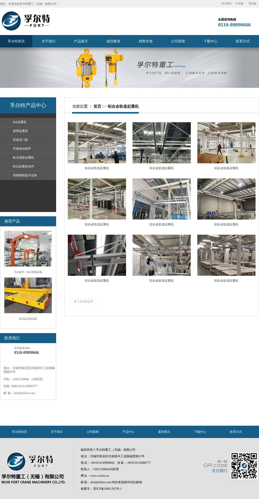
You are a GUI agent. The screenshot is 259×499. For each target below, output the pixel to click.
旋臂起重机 (20, 131)
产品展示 (81, 41)
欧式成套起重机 (23, 157)
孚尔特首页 (16, 41)
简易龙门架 (20, 139)
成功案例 (113, 41)
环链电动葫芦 (22, 148)
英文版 (252, 3)
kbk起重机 (20, 122)
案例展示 (164, 431)
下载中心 (210, 41)
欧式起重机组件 (23, 166)
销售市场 (146, 41)
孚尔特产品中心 (28, 105)
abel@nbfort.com (100, 482)
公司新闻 (178, 41)
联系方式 (243, 41)
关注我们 (226, 3)
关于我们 (48, 41)
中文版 (239, 3)
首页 (97, 106)
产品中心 (128, 431)
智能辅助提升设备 (25, 175)
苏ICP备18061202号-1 (107, 488)
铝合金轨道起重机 (123, 106)
